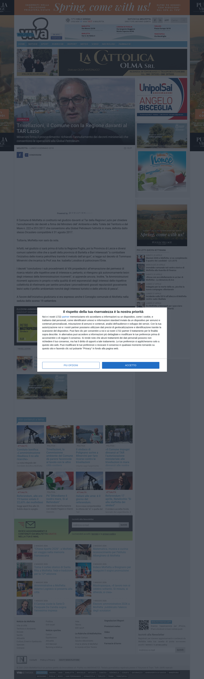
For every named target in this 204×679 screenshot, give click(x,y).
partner (65, 317)
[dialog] (102, 339)
